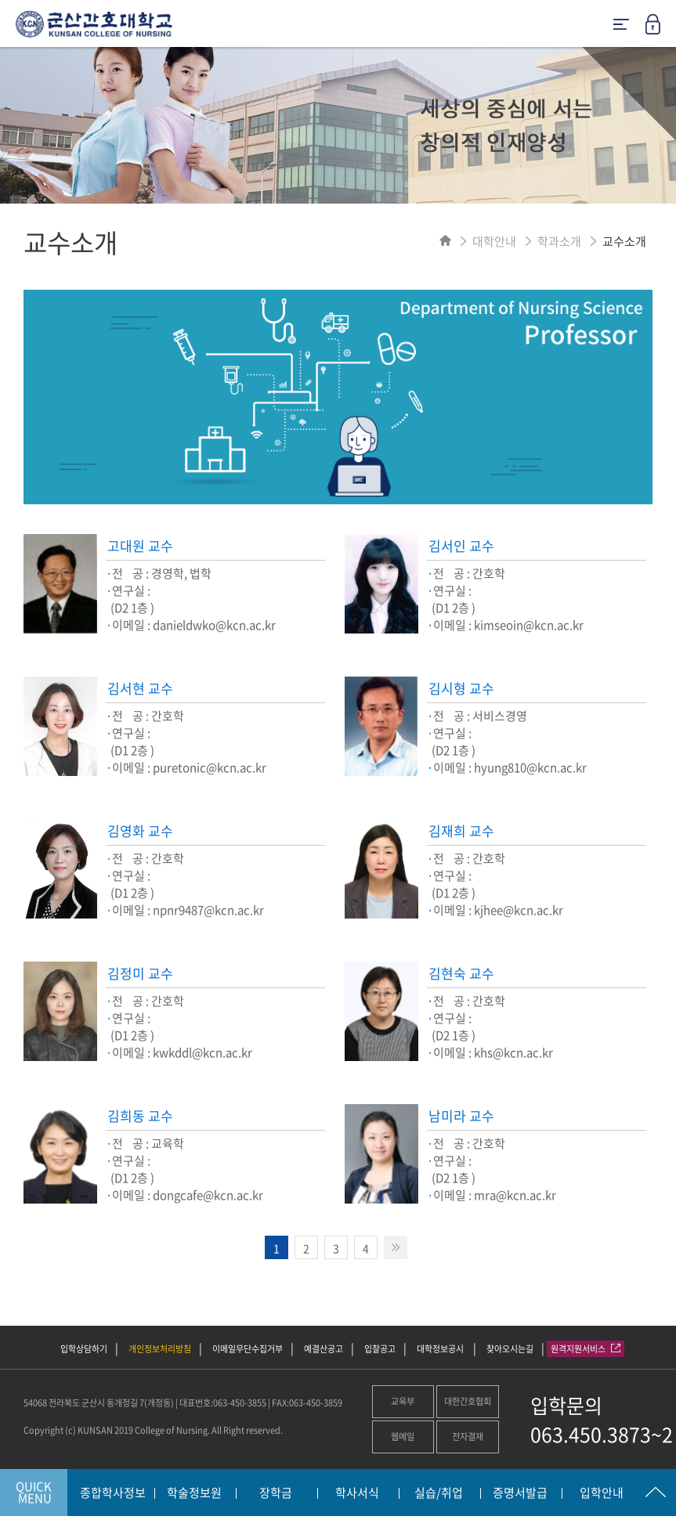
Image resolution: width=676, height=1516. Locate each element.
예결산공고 (323, 1348)
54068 (35, 1403)
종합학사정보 (113, 1493)
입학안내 (602, 1493)
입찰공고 (380, 1348)
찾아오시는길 (509, 1348)
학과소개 (559, 241)
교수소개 (624, 241)
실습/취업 (438, 1493)
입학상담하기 (83, 1348)
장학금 (275, 1493)
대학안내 (494, 241)
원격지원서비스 (585, 1348)
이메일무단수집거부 (247, 1348)
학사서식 (357, 1493)
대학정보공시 (441, 1348)
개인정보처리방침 (159, 1348)
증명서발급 (520, 1493)
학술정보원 (194, 1493)
